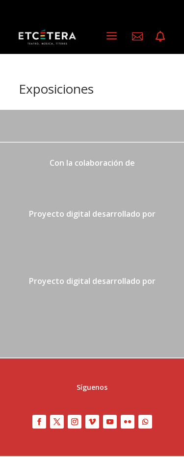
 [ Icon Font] (137, 36)
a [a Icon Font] (112, 36)
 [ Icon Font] (160, 36)
